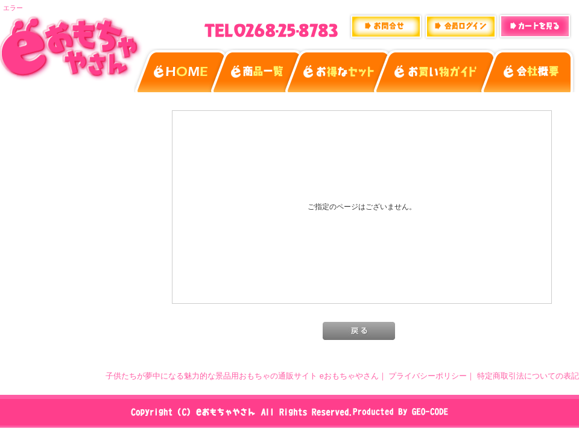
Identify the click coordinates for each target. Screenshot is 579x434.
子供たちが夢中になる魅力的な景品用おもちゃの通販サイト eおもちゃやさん (242, 375)
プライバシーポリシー (427, 375)
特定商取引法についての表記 (528, 375)
